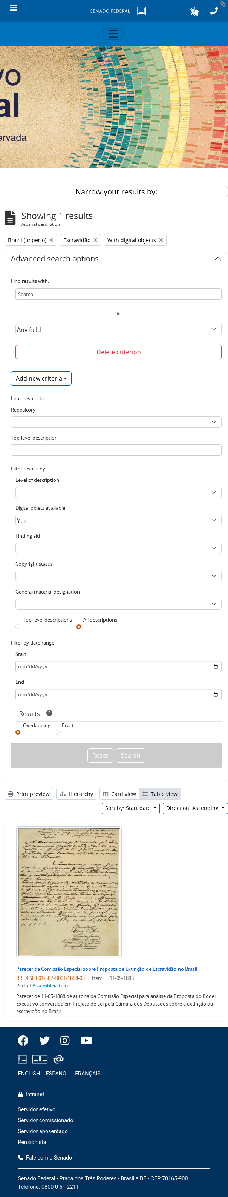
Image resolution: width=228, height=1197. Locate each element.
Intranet (31, 1094)
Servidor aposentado (43, 1131)
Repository (23, 409)
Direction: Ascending (193, 807)
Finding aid (27, 535)
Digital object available (40, 507)
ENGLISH (29, 1074)
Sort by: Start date (128, 807)
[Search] (118, 294)
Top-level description (34, 437)
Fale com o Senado (45, 1158)
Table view (160, 793)
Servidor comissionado (45, 1120)
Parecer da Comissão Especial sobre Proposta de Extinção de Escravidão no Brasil (106, 969)
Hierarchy (76, 793)
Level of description (37, 480)
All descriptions (100, 619)
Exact (68, 725)
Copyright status (34, 563)
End (19, 682)
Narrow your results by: (116, 192)
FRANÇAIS (88, 1074)
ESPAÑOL (57, 1074)
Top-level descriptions (47, 619)
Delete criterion (118, 352)
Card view (119, 793)
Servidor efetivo (37, 1109)
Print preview (29, 793)
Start (20, 654)
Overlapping (36, 725)
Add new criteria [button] (39, 378)
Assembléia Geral (51, 985)
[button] (194, 11)
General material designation (47, 591)
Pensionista (32, 1142)
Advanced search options (55, 260)
